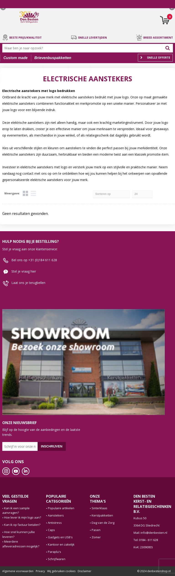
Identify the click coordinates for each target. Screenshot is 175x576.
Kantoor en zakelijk (61, 544)
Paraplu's (54, 552)
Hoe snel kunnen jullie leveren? (18, 534)
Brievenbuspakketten (52, 58)
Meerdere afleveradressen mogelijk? (20, 543)
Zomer (96, 537)
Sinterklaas (99, 508)
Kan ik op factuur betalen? (22, 525)
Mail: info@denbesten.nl (150, 533)
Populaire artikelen (61, 508)
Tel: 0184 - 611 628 (146, 540)
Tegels (25, 193)
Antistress (55, 523)
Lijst (33, 193)
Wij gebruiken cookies (61, 571)
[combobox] (83, 48)
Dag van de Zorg (103, 523)
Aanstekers (56, 515)
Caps (51, 530)
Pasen (96, 530)
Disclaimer (84, 571)
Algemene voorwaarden (17, 571)
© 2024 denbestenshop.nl (154, 571)
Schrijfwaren (56, 559)
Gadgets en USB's (60, 537)
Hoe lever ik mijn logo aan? (22, 517)
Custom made (15, 58)
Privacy (40, 571)
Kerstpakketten (102, 515)
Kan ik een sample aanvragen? (16, 510)
